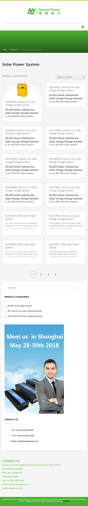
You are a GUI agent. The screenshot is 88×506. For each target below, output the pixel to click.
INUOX (66, 501)
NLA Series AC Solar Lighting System (25, 311)
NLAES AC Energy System (20, 306)
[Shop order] (70, 77)
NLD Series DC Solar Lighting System (25, 316)
